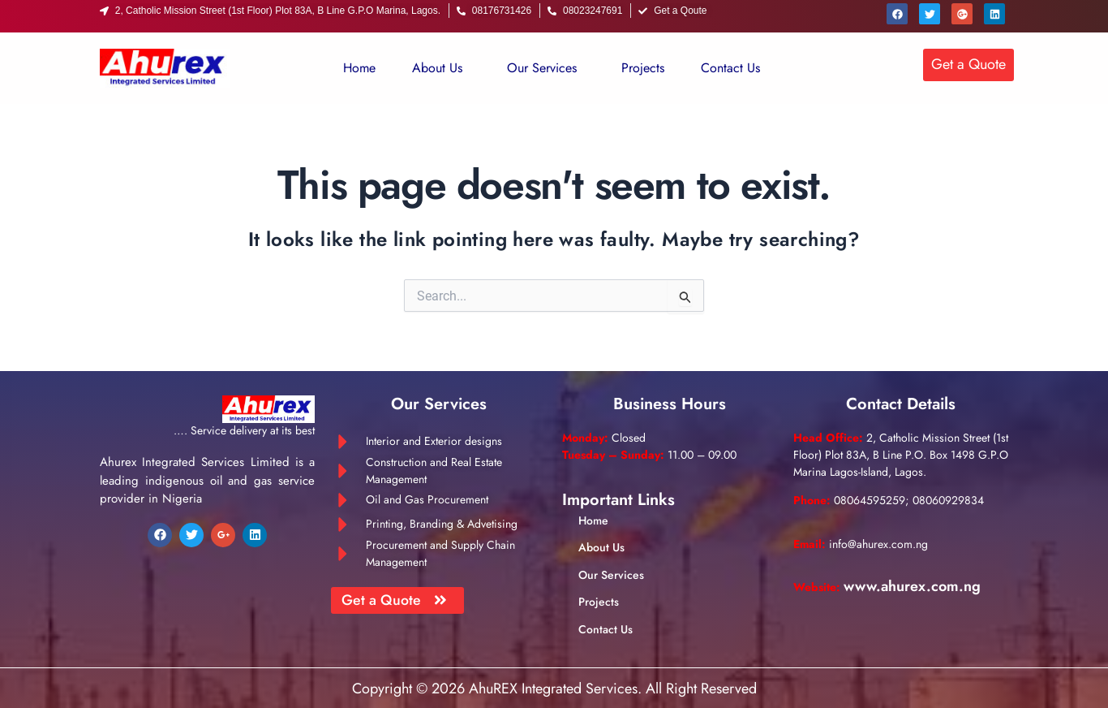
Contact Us (730, 67)
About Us (437, 67)
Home (359, 67)
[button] (441, 68)
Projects (642, 67)
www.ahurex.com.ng (912, 586)
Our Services (542, 67)
